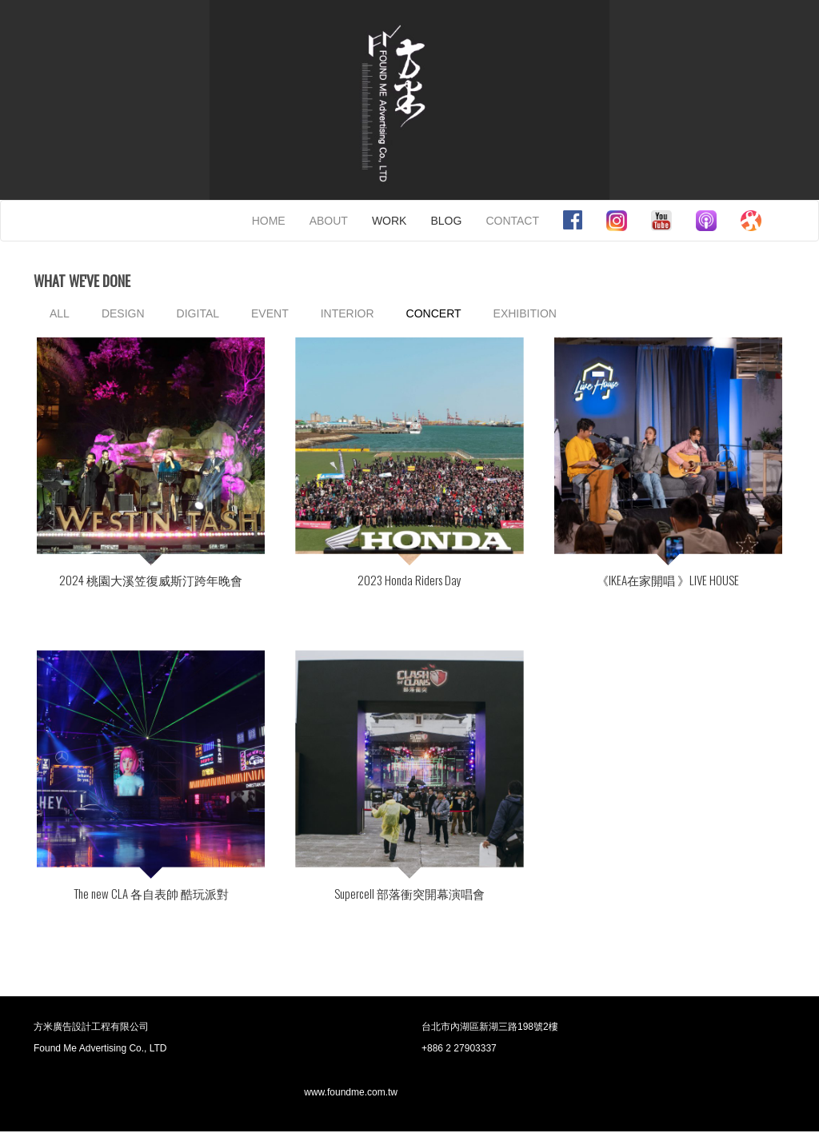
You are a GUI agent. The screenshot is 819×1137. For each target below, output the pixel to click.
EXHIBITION (525, 313)
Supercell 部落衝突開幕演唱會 (409, 896)
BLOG (445, 220)
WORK (389, 220)
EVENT (270, 313)
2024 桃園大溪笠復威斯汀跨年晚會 (150, 580)
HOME (269, 220)
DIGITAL (198, 313)
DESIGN (123, 313)
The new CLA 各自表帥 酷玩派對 (151, 896)
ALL (60, 313)
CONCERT (433, 313)
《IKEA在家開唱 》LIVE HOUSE (668, 580)
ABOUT (329, 220)
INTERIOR (347, 313)
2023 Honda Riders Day (409, 580)
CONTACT (512, 220)
